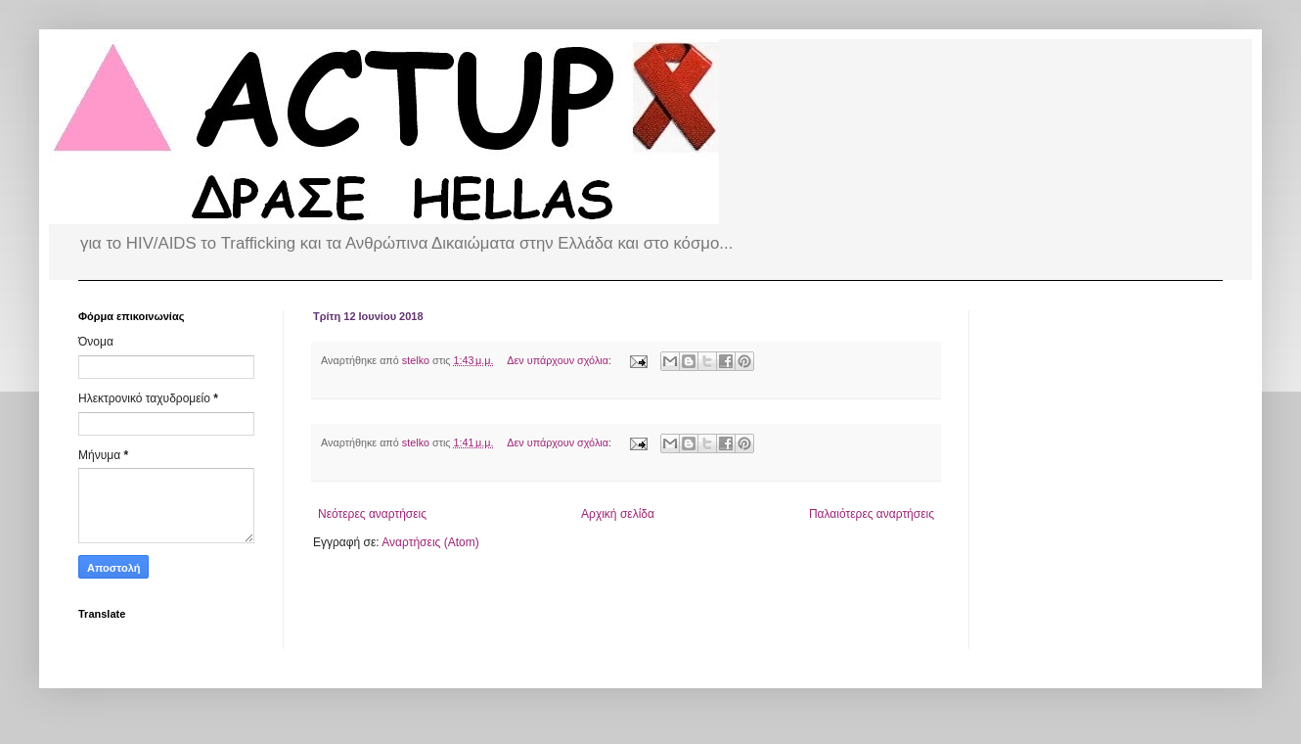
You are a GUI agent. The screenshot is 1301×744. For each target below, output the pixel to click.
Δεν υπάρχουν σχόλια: (560, 360)
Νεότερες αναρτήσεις (372, 514)
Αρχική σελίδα (617, 514)
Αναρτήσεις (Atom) (429, 542)
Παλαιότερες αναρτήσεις (871, 514)
